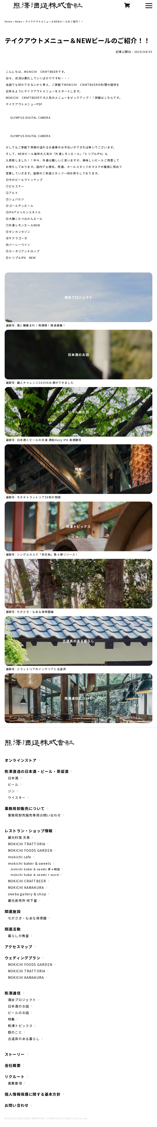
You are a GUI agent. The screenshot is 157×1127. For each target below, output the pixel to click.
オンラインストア (21, 760)
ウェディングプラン (22, 958)
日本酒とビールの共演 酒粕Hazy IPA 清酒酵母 (49, 440)
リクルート (15, 1076)
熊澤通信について (78, 698)
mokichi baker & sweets (29, 863)
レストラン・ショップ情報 (29, 830)
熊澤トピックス (78, 526)
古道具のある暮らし (78, 641)
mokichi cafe (19, 857)
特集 (78, 469)
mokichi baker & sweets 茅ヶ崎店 (35, 869)
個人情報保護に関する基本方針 (33, 1094)
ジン (11, 791)
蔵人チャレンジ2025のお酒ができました (45, 382)
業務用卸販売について (25, 808)
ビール (13, 784)
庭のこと (78, 583)
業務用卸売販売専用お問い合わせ (34, 815)
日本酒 (13, 778)
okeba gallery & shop (27, 894)
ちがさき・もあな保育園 (27, 918)
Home (8, 21)
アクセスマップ (18, 946)
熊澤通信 (13, 993)
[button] (149, 6)
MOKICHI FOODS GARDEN (30, 850)
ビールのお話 (78, 412)
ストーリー (15, 1054)
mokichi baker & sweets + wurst (35, 875)
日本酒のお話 (78, 354)
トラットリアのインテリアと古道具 (41, 669)
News (18, 21)
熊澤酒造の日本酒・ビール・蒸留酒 (37, 771)
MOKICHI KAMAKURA (26, 887)
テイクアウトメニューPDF (24, 104)
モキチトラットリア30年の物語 (39, 497)
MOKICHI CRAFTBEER (27, 881)
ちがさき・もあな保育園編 (35, 612)
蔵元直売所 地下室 (22, 900)
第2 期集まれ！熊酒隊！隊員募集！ (41, 325)
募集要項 (15, 1083)
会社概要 (13, 1065)
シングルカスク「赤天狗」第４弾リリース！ (47, 554)
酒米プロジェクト (78, 297)
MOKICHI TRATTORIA (26, 844)
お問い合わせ (17, 1105)
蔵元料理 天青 (19, 837)
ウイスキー (17, 797)
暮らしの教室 (18, 935)
